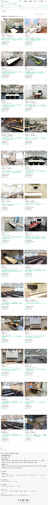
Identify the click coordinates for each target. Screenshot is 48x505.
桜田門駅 (24, 462)
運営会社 (21, 491)
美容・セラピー (35, 475)
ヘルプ (45, 1)
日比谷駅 (12, 460)
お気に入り (35, 1)
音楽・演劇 (3, 476)
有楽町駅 (35, 460)
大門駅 (32, 460)
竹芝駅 (21, 462)
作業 (11, 476)
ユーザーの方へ (14, 481)
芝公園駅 (35, 462)
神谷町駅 (28, 462)
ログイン (20, 1)
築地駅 (32, 462)
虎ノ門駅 (28, 460)
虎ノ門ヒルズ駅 (8, 462)
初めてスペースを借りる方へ (6, 481)
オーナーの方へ (17, 486)
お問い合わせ (33, 491)
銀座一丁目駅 (17, 462)
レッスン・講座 (18, 475)
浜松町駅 (12, 462)
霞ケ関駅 (3, 462)
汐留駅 (3, 460)
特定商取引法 (16, 491)
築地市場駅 (17, 460)
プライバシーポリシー (5, 491)
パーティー (3, 475)
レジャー (8, 476)
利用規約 (11, 491)
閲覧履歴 (30, 1)
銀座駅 (9, 460)
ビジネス (12, 475)
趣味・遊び (23, 475)
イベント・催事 (41, 475)
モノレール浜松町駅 (41, 460)
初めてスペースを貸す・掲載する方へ (8, 486)
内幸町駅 (6, 460)
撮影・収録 (8, 475)
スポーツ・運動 (29, 475)
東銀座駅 (24, 460)
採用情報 (25, 491)
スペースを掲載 (40, 1)
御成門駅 (21, 460)
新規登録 (25, 1)
